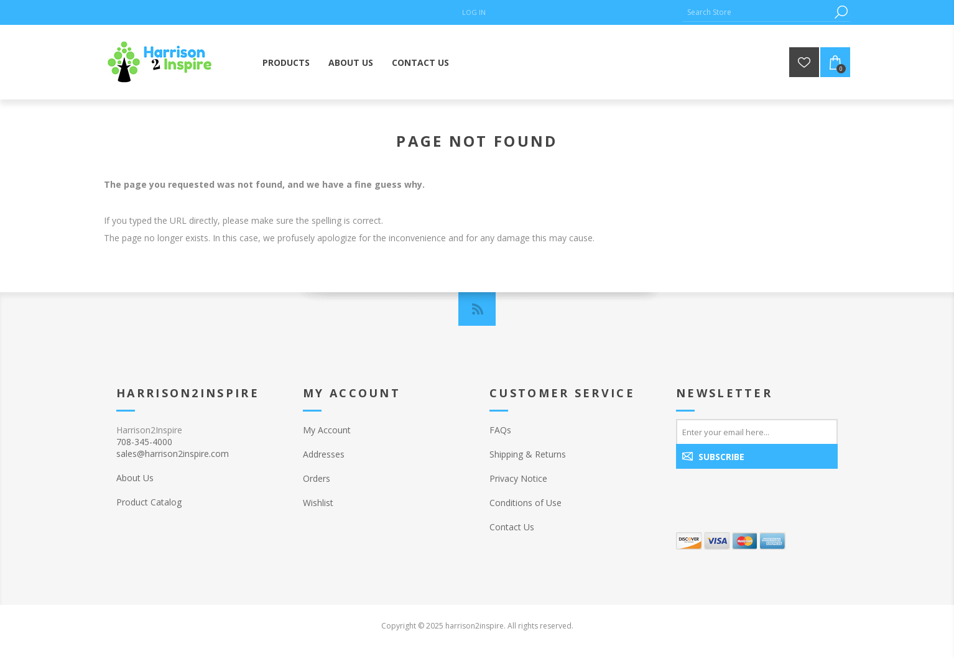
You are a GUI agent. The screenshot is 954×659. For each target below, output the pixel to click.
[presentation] (756, 495)
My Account (327, 430)
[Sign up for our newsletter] (757, 431)
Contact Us (511, 527)
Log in (474, 12)
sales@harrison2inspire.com (172, 453)
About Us (135, 478)
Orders (316, 478)
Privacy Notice (518, 478)
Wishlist (318, 503)
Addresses (324, 454)
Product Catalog (149, 502)
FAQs (500, 430)
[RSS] (477, 309)
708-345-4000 (144, 442)
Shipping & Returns (527, 454)
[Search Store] (756, 12)
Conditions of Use (525, 503)
